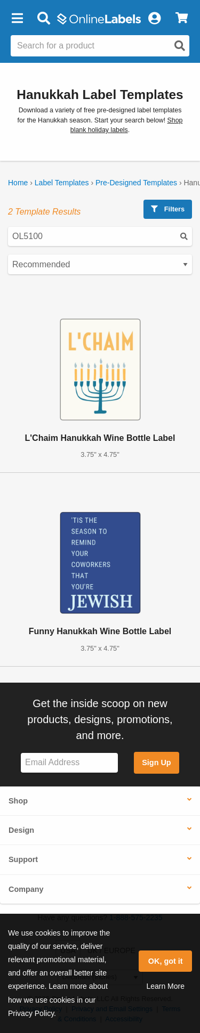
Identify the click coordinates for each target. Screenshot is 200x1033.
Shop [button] (18, 801)
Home (18, 182)
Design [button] (21, 830)
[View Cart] (181, 18)
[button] (17, 18)
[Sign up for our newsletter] (69, 763)
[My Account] (154, 18)
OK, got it (165, 961)
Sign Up (156, 762)
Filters (168, 209)
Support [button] (23, 859)
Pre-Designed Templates (136, 182)
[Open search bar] (43, 18)
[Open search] (179, 45)
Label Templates (62, 182)
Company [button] (26, 889)
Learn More (165, 986)
